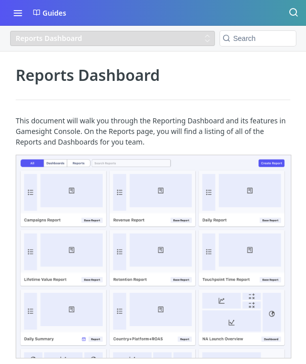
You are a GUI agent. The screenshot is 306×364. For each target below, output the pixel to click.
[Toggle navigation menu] (17, 12)
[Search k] (258, 38)
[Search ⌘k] (293, 12)
